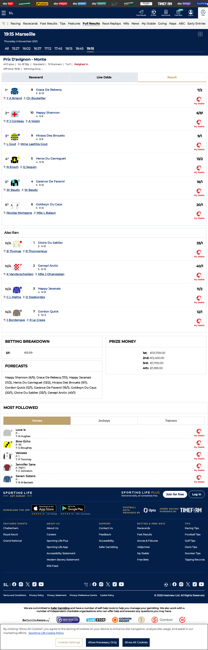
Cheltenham (10, 528)
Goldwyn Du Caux (49, 204)
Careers (51, 534)
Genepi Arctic (48, 265)
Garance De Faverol (50, 181)
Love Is (21, 430)
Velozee (21, 453)
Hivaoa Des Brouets (50, 135)
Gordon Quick (48, 311)
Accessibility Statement (61, 553)
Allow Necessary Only (102, 643)
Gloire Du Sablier (50, 243)
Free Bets (143, 559)
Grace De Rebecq (49, 90)
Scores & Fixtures (147, 540)
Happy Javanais (49, 288)
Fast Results (144, 534)
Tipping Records (195, 559)
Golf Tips (190, 540)
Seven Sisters (25, 476)
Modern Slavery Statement (63, 559)
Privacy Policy (36, 595)
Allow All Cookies (136, 643)
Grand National (12, 540)
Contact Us (106, 528)
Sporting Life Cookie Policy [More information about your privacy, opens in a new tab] (46, 634)
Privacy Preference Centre (83, 595)
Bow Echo (23, 441)
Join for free (175, 494)
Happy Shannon (48, 112)
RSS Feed (52, 565)
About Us (52, 528)
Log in (196, 494)
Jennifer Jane (26, 464)
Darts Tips (191, 547)
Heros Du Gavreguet (51, 158)
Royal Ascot (10, 534)
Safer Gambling (108, 547)
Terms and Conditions (14, 595)
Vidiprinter (143, 547)
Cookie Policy (107, 595)
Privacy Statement (56, 595)
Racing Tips (192, 528)
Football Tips (192, 534)
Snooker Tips (192, 553)
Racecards (143, 528)
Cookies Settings (69, 643)
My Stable (143, 553)
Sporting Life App (57, 547)
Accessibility (106, 540)
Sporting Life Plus (57, 540)
